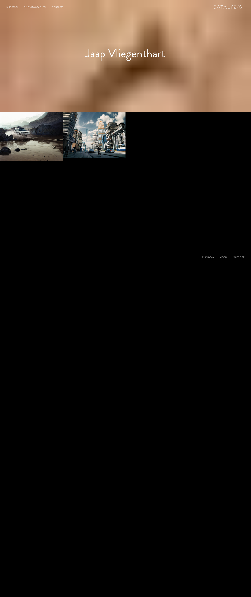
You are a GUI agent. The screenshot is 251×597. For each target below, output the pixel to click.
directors (12, 7)
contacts (57, 7)
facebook (238, 257)
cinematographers (35, 7)
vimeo (223, 257)
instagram (208, 257)
